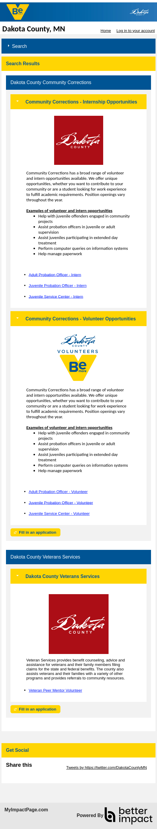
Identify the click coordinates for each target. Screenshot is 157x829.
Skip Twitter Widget (48, 767)
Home (105, 30)
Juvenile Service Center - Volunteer (59, 513)
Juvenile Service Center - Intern (56, 296)
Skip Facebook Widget (25, 772)
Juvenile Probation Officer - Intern (57, 285)
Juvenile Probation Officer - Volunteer (61, 502)
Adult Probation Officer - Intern (55, 274)
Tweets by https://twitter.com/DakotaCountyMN (106, 767)
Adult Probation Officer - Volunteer (58, 491)
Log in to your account (136, 30)
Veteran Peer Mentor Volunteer (55, 690)
